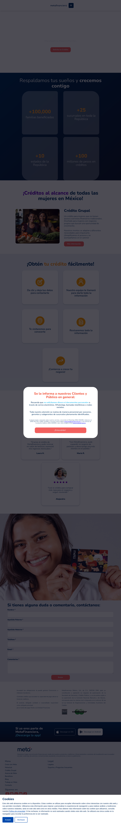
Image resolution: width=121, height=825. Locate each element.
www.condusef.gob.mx (79, 423)
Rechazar (21, 820)
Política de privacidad (17, 811)
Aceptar (8, 820)
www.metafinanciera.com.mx (72, 421)
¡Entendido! (60, 430)
